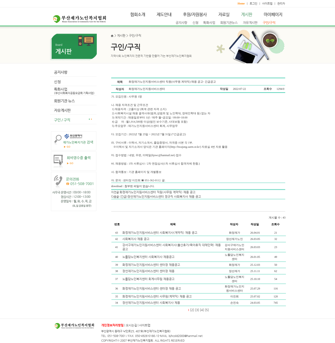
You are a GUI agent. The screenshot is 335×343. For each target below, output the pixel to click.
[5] (207, 310)
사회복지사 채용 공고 (136, 239)
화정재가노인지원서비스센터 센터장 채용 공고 (152, 288)
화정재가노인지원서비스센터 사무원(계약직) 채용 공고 (157, 296)
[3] (197, 310)
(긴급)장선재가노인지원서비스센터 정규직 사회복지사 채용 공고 (160, 196)
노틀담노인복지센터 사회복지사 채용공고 (148, 257)
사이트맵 (267, 3)
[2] (192, 310)
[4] (202, 310)
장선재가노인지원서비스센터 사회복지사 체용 (151, 302)
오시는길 (131, 325)
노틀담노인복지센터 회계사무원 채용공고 (148, 279)
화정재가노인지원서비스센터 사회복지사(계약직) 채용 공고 (160, 232)
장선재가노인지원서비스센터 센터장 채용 (148, 271)
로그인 (253, 3)
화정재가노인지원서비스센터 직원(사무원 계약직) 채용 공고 (157, 192)
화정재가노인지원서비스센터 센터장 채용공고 (151, 264)
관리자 (281, 3)
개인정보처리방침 (112, 325)
